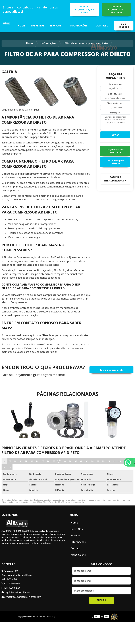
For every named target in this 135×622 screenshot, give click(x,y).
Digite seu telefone (115, 103)
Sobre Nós (37, 25)
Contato (102, 25)
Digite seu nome (115, 84)
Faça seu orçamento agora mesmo (84, 9)
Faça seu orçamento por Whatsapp (116, 9)
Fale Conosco (123, 25)
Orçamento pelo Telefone (115, 162)
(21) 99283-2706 (11, 587)
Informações (79, 25)
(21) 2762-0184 (11, 583)
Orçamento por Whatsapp (115, 151)
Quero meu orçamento (111, 369)
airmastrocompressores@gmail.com (21, 596)
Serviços (56, 25)
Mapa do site (78, 555)
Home (21, 25)
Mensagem (115, 112)
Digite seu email (115, 94)
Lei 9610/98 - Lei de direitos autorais (69, 502)
